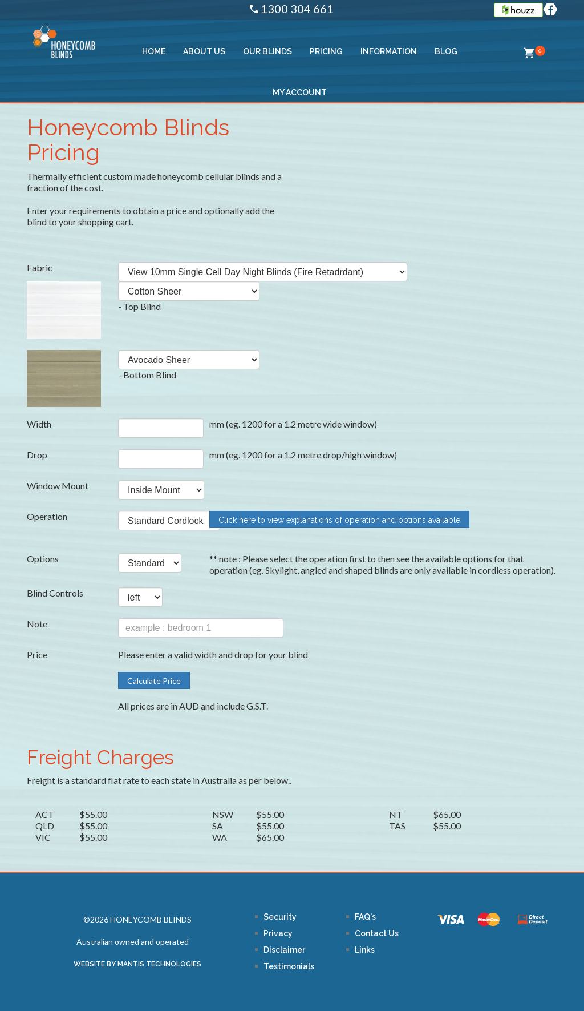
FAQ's (365, 916)
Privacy (278, 933)
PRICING (326, 51)
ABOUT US (204, 51)
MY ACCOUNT (300, 92)
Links (365, 949)
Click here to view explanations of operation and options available (339, 520)
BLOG (446, 51)
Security (280, 916)
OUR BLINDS (267, 51)
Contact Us (377, 933)
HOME (153, 51)
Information (388, 51)
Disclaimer (284, 949)
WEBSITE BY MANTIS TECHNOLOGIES (137, 964)
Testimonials (288, 966)
